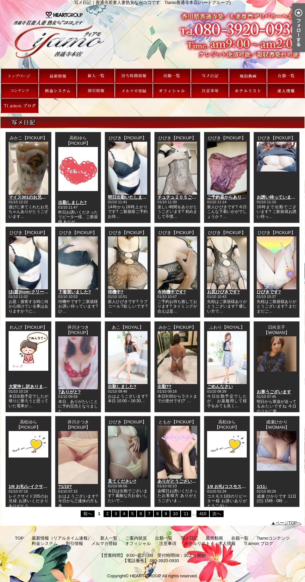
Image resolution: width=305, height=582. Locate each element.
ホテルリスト (248, 90)
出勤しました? (72, 202)
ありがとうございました (181, 481)
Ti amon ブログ (20, 105)
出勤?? (164, 386)
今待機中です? (171, 291)
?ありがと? (69, 391)
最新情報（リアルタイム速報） (58, 76)
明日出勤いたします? (128, 197)
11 (186, 513)
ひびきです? (269, 291)
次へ (216, 513)
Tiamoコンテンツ (20, 90)
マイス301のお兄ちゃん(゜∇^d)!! (41, 197)
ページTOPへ (289, 522)
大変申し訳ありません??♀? (36, 386)
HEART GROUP (145, 575)
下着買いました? (74, 291)
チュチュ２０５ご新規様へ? (184, 197)
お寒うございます (274, 391)
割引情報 (96, 90)
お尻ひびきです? (223, 291)
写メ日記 (210, 76)
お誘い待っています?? (279, 197)
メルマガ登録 (134, 90)
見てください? (122, 481)
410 (202, 513)
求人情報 (286, 90)
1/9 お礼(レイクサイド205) (34, 486)
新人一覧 (96, 76)
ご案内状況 (134, 76)
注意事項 (210, 90)
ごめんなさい (220, 386)
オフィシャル (172, 90)
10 (175, 513)
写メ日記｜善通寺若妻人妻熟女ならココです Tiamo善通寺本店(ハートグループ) (152, 37)
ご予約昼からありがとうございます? (243, 197)
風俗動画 (248, 76)
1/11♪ (262, 486)
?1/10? (65, 486)
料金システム (58, 90)
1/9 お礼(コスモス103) (228, 486)
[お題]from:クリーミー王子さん (39, 291)
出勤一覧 (172, 76)
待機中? (115, 291)
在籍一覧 (286, 76)
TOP (20, 76)
